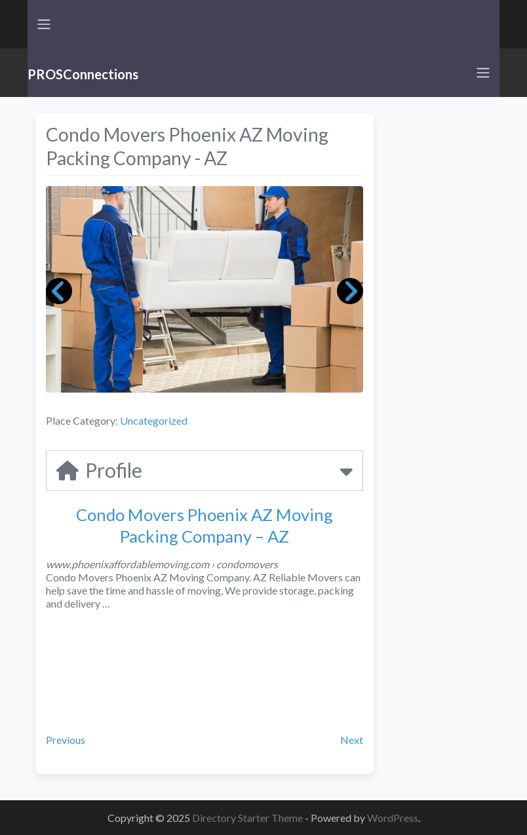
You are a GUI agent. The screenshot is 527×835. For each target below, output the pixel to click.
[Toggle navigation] (44, 24)
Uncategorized (153, 420)
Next (351, 739)
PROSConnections (83, 74)
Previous (65, 739)
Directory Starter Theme (248, 817)
